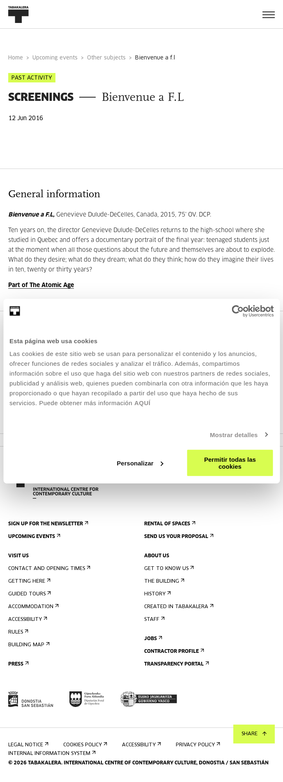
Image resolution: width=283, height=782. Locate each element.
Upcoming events (55, 58)
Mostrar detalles (234, 434)
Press (17, 664)
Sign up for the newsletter (47, 524)
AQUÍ (142, 402)
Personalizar (140, 462)
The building (163, 581)
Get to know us (168, 568)
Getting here (28, 581)
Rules (17, 632)
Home (15, 58)
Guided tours (28, 594)
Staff (153, 619)
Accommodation (32, 606)
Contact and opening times (48, 568)
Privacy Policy (197, 745)
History (156, 594)
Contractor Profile (173, 651)
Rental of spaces (169, 524)
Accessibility (27, 619)
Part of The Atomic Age (41, 285)
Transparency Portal (175, 664)
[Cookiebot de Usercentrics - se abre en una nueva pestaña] (238, 311)
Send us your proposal (178, 536)
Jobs (152, 638)
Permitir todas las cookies (230, 463)
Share (254, 734)
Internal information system (51, 753)
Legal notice (27, 745)
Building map (28, 644)
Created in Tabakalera (178, 606)
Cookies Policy (84, 745)
